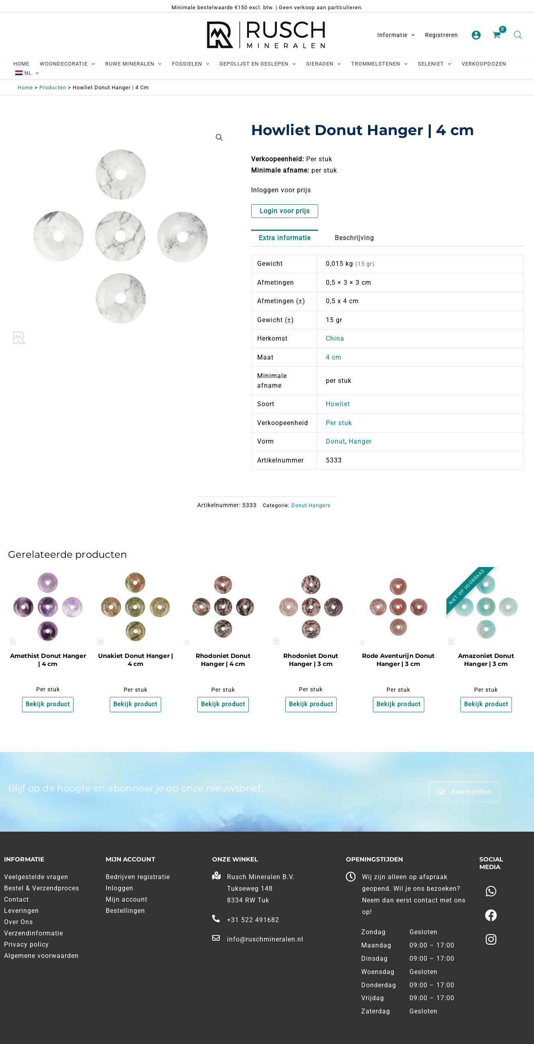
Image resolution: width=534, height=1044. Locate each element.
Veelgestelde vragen (36, 877)
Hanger (360, 441)
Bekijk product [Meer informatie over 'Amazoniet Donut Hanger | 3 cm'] (486, 705)
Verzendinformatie (33, 933)
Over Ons (18, 922)
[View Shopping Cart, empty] (497, 35)
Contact (16, 900)
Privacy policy (26, 945)
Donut (335, 441)
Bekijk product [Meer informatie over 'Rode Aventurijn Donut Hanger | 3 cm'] (398, 705)
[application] (411, 35)
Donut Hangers (311, 505)
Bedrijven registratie (138, 877)
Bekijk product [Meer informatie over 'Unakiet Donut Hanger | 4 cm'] (135, 705)
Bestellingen (125, 911)
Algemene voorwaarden (41, 956)
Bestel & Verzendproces (41, 888)
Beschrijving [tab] (354, 238)
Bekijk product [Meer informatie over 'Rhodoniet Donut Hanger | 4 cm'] (223, 705)
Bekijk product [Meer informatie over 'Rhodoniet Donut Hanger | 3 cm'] (311, 705)
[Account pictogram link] (476, 35)
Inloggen (119, 888)
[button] (219, 137)
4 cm (334, 357)
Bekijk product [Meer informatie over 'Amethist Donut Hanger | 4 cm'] (48, 705)
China (335, 338)
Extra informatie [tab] (285, 238)
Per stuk (339, 423)
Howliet (338, 404)
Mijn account (126, 900)
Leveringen (21, 911)
